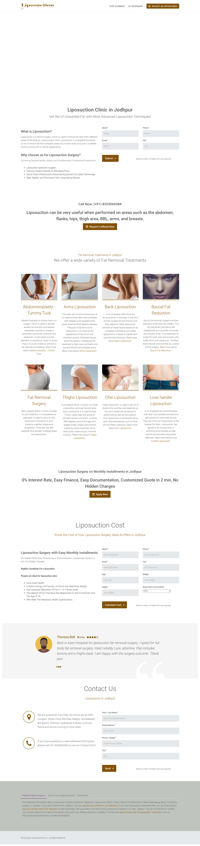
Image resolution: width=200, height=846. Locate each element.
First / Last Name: (110, 714)
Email (105, 140)
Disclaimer (83, 797)
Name (105, 127)
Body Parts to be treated (153, 589)
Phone (146, 127)
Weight (146, 576)
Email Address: (109, 727)
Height (105, 589)
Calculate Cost (115, 607)
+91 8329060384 (135, 6)
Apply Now (100, 495)
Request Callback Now (100, 227)
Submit (111, 159)
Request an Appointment (163, 6)
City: (104, 752)
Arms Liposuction (86, 351)
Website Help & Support (33, 797)
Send (110, 770)
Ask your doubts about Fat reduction (40, 810)
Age (104, 576)
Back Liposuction (121, 341)
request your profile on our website (99, 807)
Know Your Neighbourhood (61, 797)
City (145, 140)
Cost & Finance (117, 6)
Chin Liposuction (122, 429)
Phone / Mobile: (109, 739)
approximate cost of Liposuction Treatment (140, 814)
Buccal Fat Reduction (159, 351)
